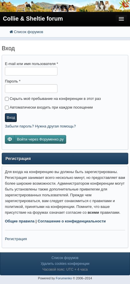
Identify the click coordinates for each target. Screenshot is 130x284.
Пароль (13, 81)
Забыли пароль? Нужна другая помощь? (40, 126)
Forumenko (64, 278)
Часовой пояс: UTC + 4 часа (65, 269)
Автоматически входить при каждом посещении (49, 107)
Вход (11, 117)
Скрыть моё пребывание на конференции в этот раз (53, 98)
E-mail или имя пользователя (31, 64)
